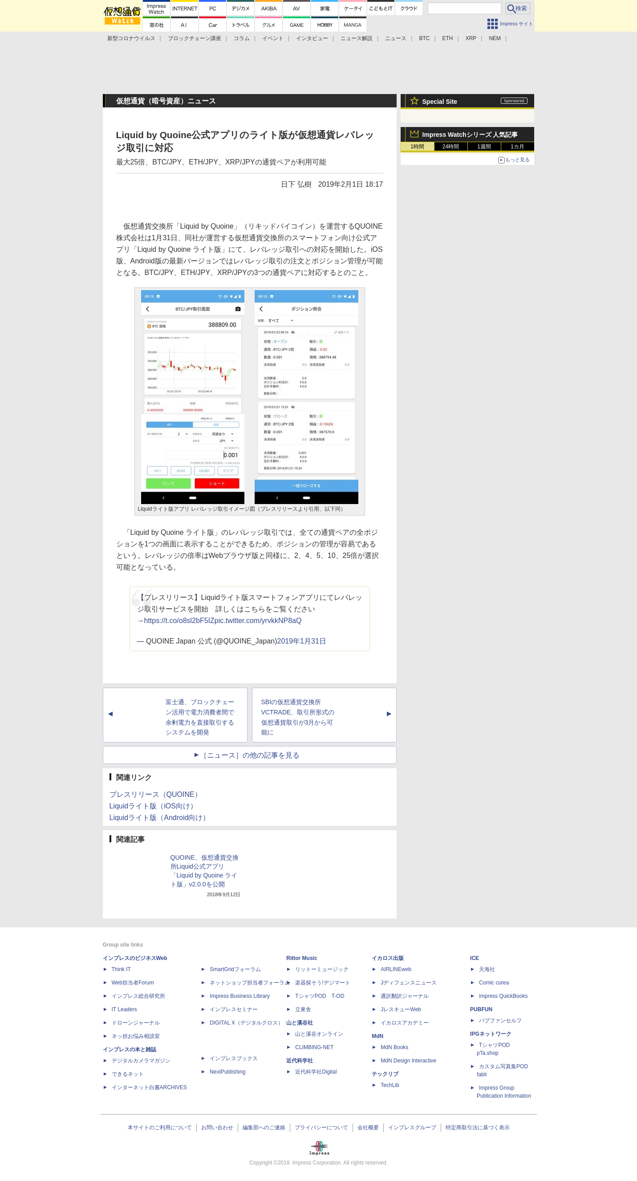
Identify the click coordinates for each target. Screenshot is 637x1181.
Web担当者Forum (133, 983)
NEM (495, 38)
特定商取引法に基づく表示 (478, 1127)
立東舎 (303, 1009)
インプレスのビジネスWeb (135, 958)
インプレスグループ (412, 1127)
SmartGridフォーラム (235, 969)
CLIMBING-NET (314, 1047)
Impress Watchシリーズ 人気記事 (470, 134)
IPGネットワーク (490, 1034)
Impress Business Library (240, 996)
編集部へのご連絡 (264, 1127)
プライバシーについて (321, 1127)
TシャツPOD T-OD (319, 996)
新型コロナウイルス (131, 38)
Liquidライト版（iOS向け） (153, 806)
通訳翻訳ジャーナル (405, 996)
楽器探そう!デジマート (322, 983)
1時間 (417, 147)
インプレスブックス (234, 1058)
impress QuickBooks (503, 996)
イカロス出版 (388, 958)
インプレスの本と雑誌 (129, 1049)
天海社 (487, 969)
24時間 (450, 147)
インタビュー (312, 38)
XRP (471, 38)
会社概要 (368, 1127)
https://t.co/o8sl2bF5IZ (179, 620)
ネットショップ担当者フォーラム (250, 983)
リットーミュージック (322, 969)
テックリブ (385, 1074)
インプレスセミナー (234, 1009)
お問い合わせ (217, 1127)
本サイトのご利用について (160, 1127)
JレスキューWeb (401, 1009)
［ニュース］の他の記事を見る (250, 755)
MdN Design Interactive (408, 1061)
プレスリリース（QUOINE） (156, 794)
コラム (242, 38)
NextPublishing (227, 1072)
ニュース (395, 38)
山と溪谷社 (299, 1023)
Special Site (440, 101)
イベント (273, 38)
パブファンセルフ (500, 1020)
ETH (447, 38)
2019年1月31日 (301, 641)
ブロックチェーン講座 (194, 38)
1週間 (484, 147)
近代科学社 (299, 1061)
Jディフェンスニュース (409, 983)
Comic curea (494, 983)
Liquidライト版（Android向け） (160, 817)
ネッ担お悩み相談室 (136, 1036)
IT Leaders (124, 1009)
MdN (377, 1036)
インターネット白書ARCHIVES (149, 1087)
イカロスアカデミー (405, 1023)
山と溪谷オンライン (319, 1034)
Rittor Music (301, 958)
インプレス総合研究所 (138, 996)
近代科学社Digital (316, 1072)
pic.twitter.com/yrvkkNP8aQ (258, 620)
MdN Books (394, 1047)
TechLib (390, 1085)
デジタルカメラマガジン (141, 1061)
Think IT (121, 969)
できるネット (128, 1074)
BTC (424, 38)
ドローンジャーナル (136, 1023)
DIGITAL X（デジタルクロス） (246, 1023)
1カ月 (517, 147)
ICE (474, 958)
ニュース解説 (357, 38)
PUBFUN (481, 1009)
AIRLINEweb (396, 969)
